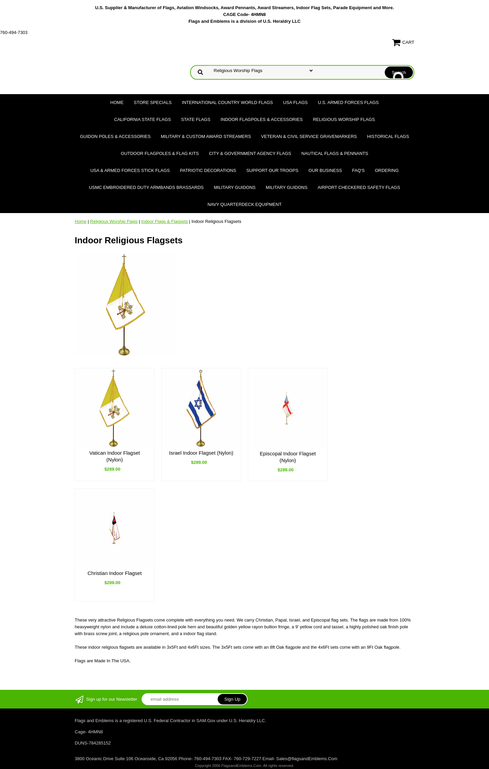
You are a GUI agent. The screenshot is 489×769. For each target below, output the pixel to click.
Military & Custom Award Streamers (206, 136)
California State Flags (142, 119)
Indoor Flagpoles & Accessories (261, 119)
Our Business (325, 170)
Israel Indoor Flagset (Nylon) (201, 453)
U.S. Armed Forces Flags (348, 102)
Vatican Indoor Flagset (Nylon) (114, 456)
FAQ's (358, 170)
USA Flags (295, 102)
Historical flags (388, 136)
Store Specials (153, 102)
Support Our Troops (272, 170)
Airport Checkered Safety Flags (359, 187)
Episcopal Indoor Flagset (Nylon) (288, 457)
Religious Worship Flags (344, 119)
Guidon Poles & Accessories (115, 136)
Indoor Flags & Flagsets (164, 221)
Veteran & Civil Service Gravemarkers (309, 136)
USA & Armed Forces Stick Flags (130, 170)
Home (117, 102)
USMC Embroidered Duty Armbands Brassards (146, 187)
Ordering (387, 170)
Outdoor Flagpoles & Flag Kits (160, 153)
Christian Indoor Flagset (115, 573)
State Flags (195, 119)
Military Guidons (235, 187)
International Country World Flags (227, 102)
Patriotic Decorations (208, 170)
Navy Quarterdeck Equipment (244, 204)
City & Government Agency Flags (250, 153)
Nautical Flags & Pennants (335, 153)
